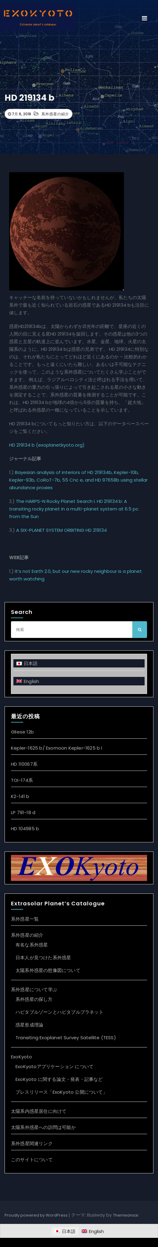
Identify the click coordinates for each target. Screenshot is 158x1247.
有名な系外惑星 (32, 945)
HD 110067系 (24, 764)
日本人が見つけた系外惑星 (43, 957)
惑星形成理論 (29, 1025)
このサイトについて (32, 1159)
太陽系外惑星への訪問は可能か (43, 1127)
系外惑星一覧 (25, 919)
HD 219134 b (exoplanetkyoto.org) (47, 445)
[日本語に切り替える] (79, 663)
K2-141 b (20, 796)
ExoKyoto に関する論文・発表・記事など (59, 1079)
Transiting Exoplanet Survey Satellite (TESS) (66, 1037)
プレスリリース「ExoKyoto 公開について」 (61, 1092)
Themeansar (126, 1215)
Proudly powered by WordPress (36, 1215)
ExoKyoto (21, 1057)
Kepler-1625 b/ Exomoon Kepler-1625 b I (56, 748)
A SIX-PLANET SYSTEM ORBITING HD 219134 (61, 530)
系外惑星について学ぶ (34, 989)
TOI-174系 (22, 780)
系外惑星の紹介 (55, 114)
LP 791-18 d (23, 812)
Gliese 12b (22, 732)
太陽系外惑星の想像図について (48, 970)
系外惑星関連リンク (32, 1143)
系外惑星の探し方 (34, 999)
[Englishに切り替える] (79, 681)
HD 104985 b (25, 828)
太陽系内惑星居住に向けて (38, 1111)
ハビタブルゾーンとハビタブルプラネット (60, 1012)
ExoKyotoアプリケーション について (54, 1066)
